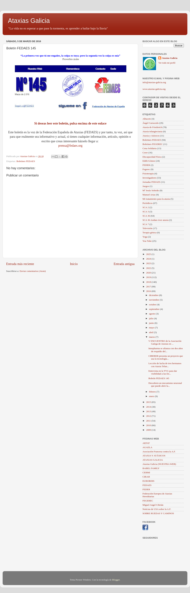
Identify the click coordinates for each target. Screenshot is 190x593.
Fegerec (146, 169)
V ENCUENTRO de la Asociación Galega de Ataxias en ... (164, 342)
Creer (145, 152)
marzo (152, 337)
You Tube (147, 241)
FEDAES (146, 485)
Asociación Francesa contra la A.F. (159, 451)
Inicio (74, 264)
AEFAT (146, 443)
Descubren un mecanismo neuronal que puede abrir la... (165, 384)
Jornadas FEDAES (151, 182)
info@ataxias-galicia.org (154, 82)
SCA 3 (145, 211)
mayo (152, 327)
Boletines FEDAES (25, 161)
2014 (148, 406)
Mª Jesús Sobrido (150, 190)
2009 (148, 430)
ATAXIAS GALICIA (152, 459)
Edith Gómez (148, 161)
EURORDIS (148, 481)
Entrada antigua (124, 264)
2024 (148, 258)
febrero (152, 391)
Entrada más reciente (20, 264)
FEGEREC (147, 500)
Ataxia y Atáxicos (151, 135)
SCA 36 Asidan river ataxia (155, 220)
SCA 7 (145, 224)
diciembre (154, 295)
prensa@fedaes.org (70, 145)
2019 (148, 277)
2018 (148, 282)
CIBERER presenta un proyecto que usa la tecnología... (165, 357)
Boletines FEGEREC (152, 144)
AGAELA (147, 447)
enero (152, 396)
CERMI (146, 472)
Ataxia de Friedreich (152, 127)
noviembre (154, 299)
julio (151, 318)
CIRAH (146, 476)
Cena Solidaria (149, 148)
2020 (148, 272)
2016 (148, 291)
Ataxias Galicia (29, 20)
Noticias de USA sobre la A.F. (156, 509)
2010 (148, 425)
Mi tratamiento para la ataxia (156, 199)
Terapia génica (149, 232)
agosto (152, 313)
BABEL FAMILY (151, 468)
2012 (148, 416)
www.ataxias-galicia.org (154, 89)
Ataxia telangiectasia (152, 131)
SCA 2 (145, 207)
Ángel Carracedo (150, 123)
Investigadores (149, 177)
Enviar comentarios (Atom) (33, 271)
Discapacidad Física (152, 156)
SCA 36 (146, 215)
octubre (153, 304)
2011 (148, 420)
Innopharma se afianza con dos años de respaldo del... (165, 349)
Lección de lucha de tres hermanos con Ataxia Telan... (164, 364)
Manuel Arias (148, 194)
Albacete (146, 118)
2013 (148, 411)
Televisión (147, 228)
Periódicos (147, 203)
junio (151, 323)
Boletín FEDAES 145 (158, 378)
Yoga (144, 236)
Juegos (145, 186)
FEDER (146, 165)
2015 (148, 402)
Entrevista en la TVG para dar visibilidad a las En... (162, 372)
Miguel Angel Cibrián (152, 505)
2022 (148, 268)
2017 (148, 286)
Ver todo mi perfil (166, 62)
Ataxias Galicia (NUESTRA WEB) (159, 464)
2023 (148, 263)
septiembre (154, 309)
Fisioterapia (148, 173)
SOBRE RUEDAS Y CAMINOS (158, 513)
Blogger (116, 579)
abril (151, 332)
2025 (148, 254)
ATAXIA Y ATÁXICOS (153, 455)
